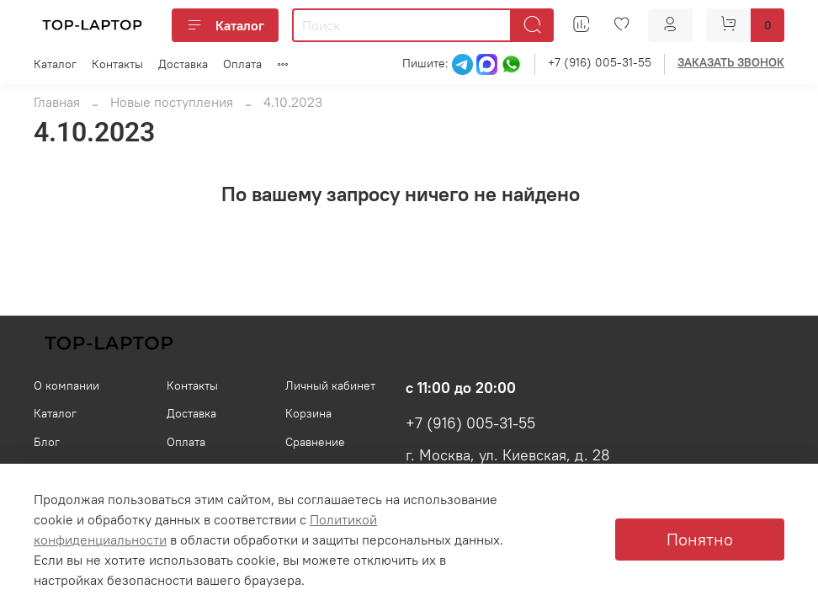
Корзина (308, 413)
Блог (47, 441)
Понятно (700, 539)
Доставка (183, 64)
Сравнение (315, 441)
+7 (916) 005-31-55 (599, 62)
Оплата (242, 64)
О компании (66, 385)
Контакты (117, 64)
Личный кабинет (330, 385)
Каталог (225, 25)
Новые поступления (171, 101)
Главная (57, 101)
